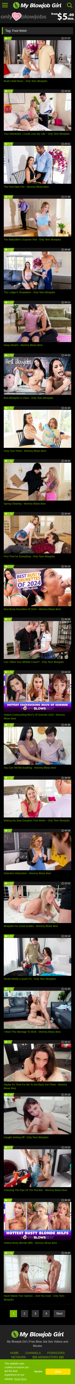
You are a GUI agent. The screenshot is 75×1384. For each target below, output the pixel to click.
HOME (14, 1353)
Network (18, 1357)
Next (59, 1313)
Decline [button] (38, 1371)
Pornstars (56, 1353)
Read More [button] (20, 1379)
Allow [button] (58, 1371)
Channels (33, 1353)
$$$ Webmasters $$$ (48, 1357)
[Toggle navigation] (5, 5)
